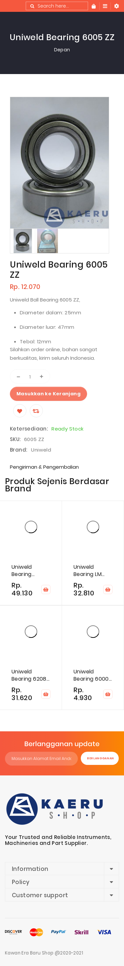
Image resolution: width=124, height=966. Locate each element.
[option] (22, 241)
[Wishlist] (19, 410)
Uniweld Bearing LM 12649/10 (88, 570)
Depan (62, 49)
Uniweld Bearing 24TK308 (23, 570)
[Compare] (36, 410)
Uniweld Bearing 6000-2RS (92, 675)
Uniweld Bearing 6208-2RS (30, 675)
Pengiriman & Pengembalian (44, 466)
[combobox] (57, 6)
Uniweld (41, 449)
